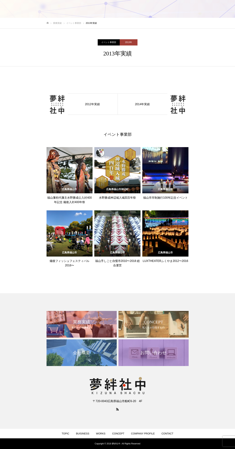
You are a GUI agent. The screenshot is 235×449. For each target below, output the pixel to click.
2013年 (128, 42)
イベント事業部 (108, 42)
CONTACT (222, 9)
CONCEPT (174, 9)
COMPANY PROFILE (198, 9)
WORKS (156, 9)
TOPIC (122, 9)
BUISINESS (139, 9)
